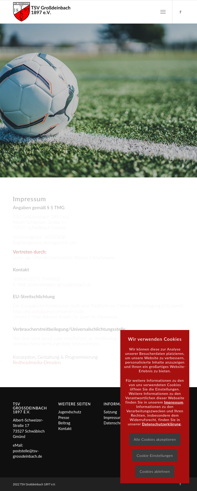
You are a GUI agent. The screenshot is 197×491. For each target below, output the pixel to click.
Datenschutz (114, 422)
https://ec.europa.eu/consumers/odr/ (49, 311)
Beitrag (64, 422)
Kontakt (65, 428)
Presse (63, 417)
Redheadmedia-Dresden (37, 362)
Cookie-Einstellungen (155, 455)
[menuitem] (163, 12)
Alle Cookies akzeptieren (155, 439)
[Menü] (163, 12)
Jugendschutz (69, 411)
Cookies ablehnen (155, 471)
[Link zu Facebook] (180, 12)
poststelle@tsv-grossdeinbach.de (59, 284)
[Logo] (42, 11)
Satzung (110, 411)
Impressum (113, 417)
